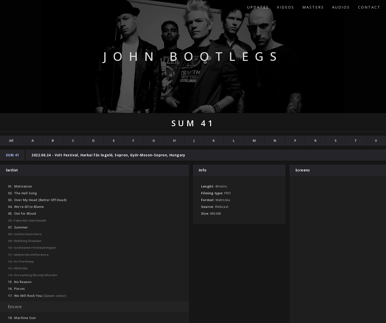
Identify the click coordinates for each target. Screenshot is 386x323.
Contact (369, 7)
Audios (341, 7)
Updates (258, 7)
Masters (313, 7)
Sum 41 (12, 155)
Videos (285, 7)
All (11, 140)
